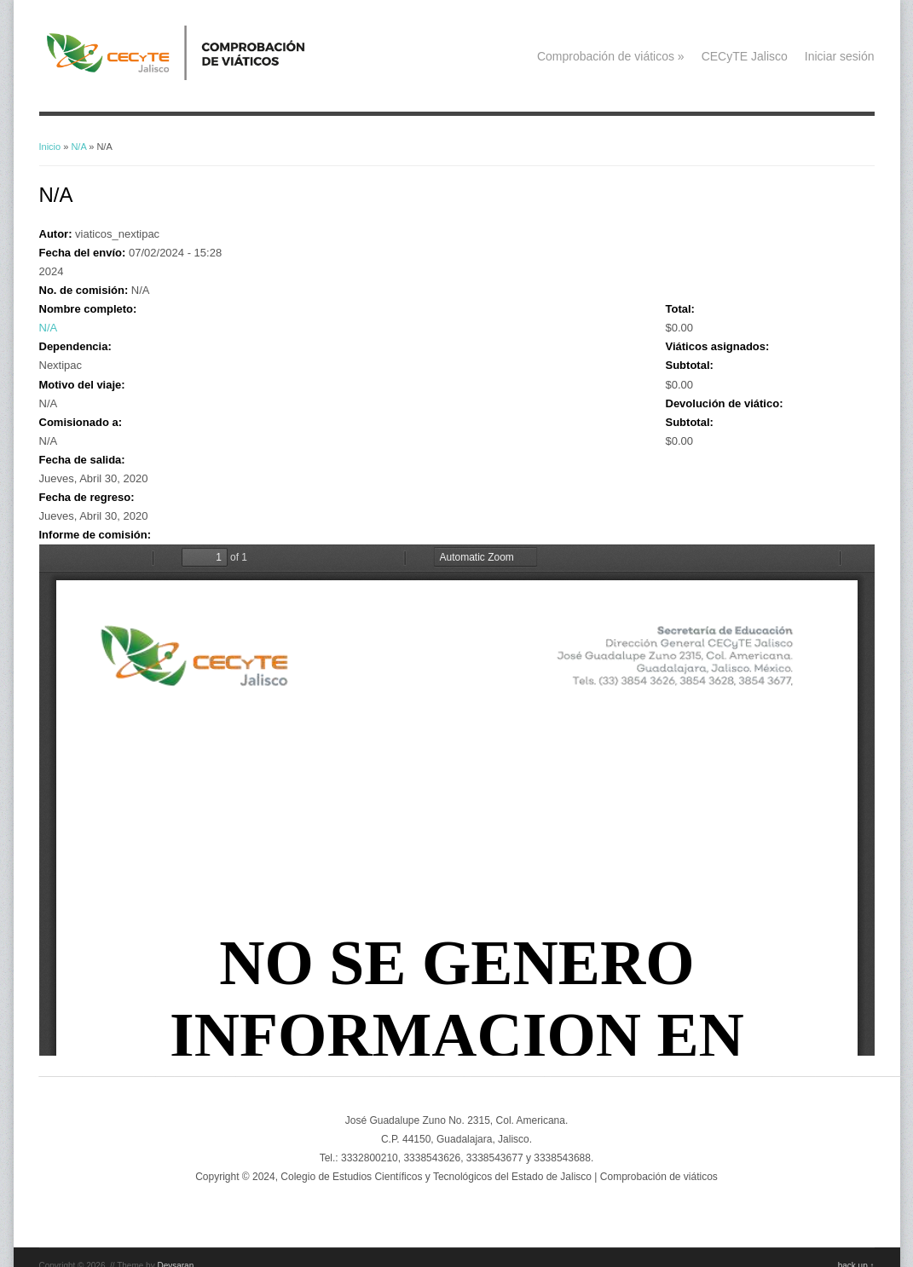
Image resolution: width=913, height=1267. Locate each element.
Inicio (50, 146)
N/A (78, 146)
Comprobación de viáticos (611, 56)
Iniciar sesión (840, 56)
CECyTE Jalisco (745, 56)
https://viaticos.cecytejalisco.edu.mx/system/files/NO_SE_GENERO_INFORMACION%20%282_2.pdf (457, 800)
